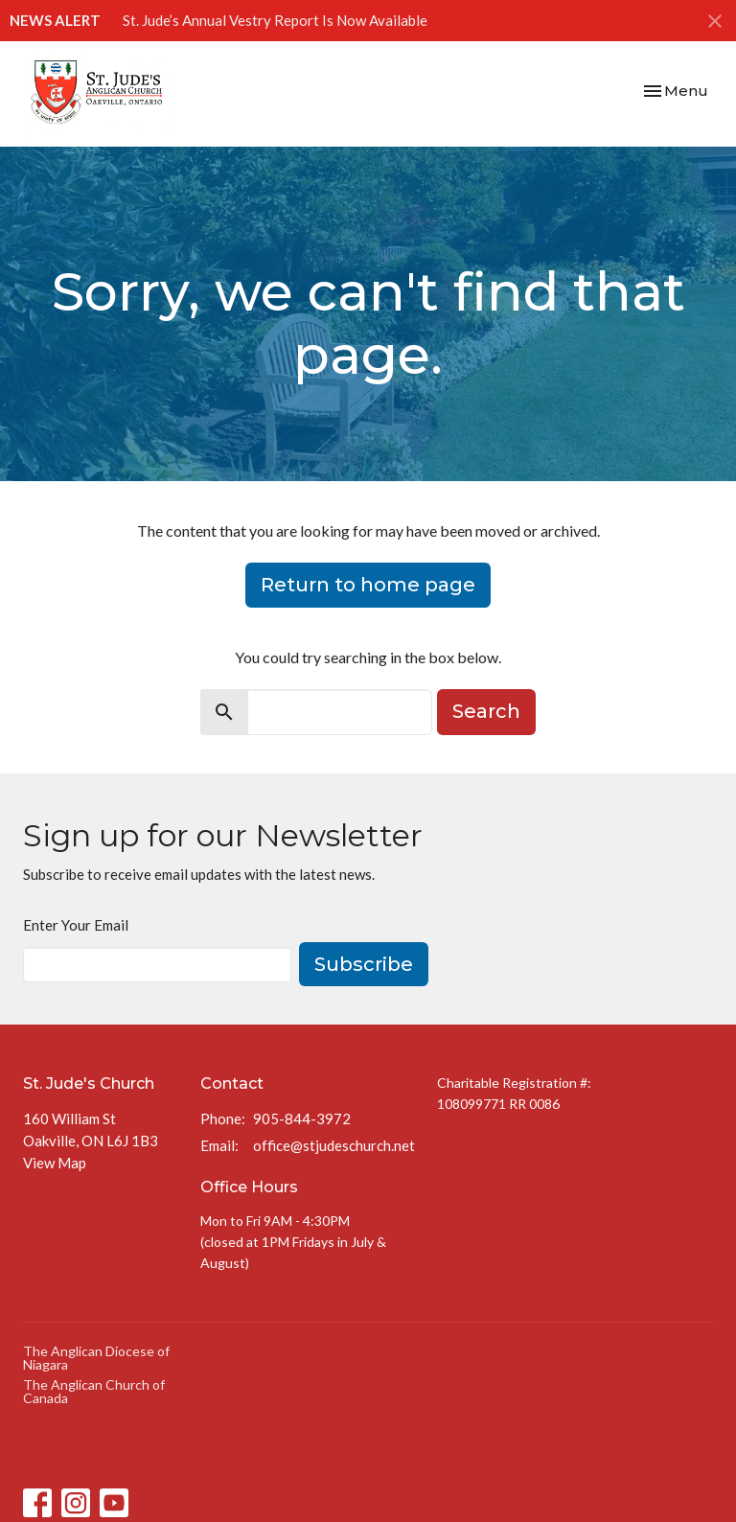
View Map (54, 1162)
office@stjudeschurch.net (334, 1145)
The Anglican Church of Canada (94, 1391)
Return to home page (368, 584)
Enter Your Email (75, 925)
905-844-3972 (302, 1118)
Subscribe (363, 964)
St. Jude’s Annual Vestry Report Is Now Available (275, 20)
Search (486, 711)
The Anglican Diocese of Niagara (96, 1357)
